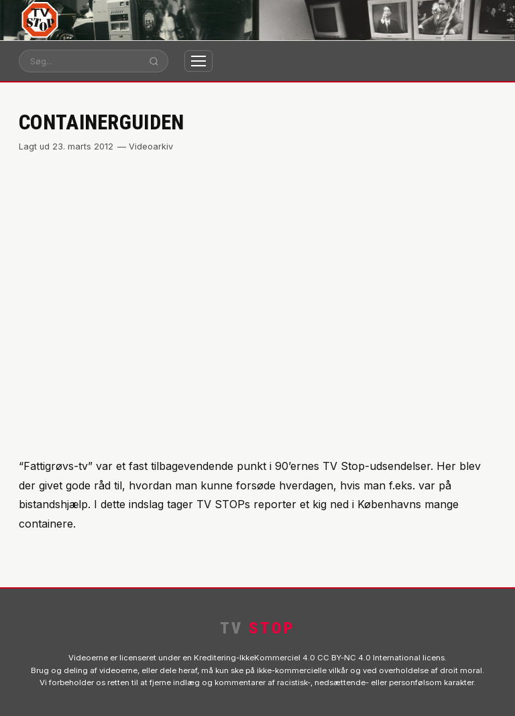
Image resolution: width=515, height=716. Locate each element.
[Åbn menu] (198, 61)
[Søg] (79, 61)
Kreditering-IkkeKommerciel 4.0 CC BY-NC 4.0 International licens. (320, 657)
